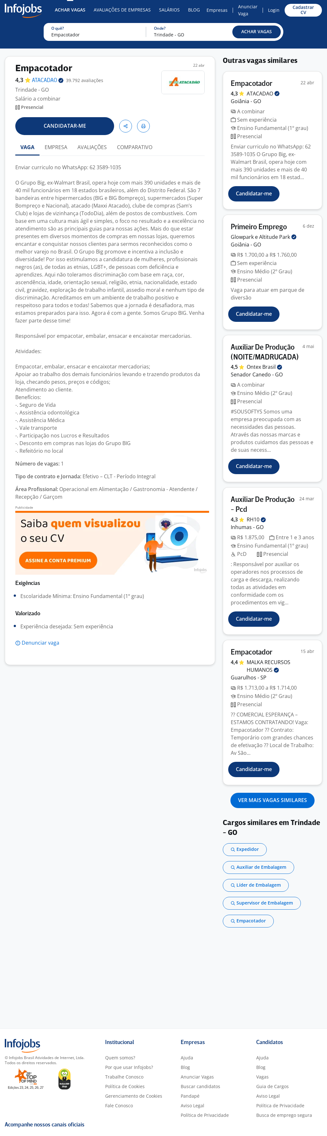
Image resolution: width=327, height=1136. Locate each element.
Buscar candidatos (200, 1086)
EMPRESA (56, 147)
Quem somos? (120, 1058)
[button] (256, 32)
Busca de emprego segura (284, 1115)
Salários (169, 10)
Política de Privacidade (205, 1115)
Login (274, 10)
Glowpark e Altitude (263, 236)
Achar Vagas (70, 10)
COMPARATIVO (134, 147)
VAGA (27, 147)
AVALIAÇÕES (92, 147)
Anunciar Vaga (248, 10)
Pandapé (190, 1096)
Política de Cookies (125, 1086)
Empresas (217, 10)
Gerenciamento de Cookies (133, 1096)
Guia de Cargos (272, 1086)
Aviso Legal (192, 1105)
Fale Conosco (119, 1105)
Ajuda (187, 1058)
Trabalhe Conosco (124, 1077)
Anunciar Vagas (197, 1077)
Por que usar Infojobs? (129, 1067)
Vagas (262, 1077)
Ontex (264, 366)
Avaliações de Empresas (122, 10)
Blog (194, 10)
